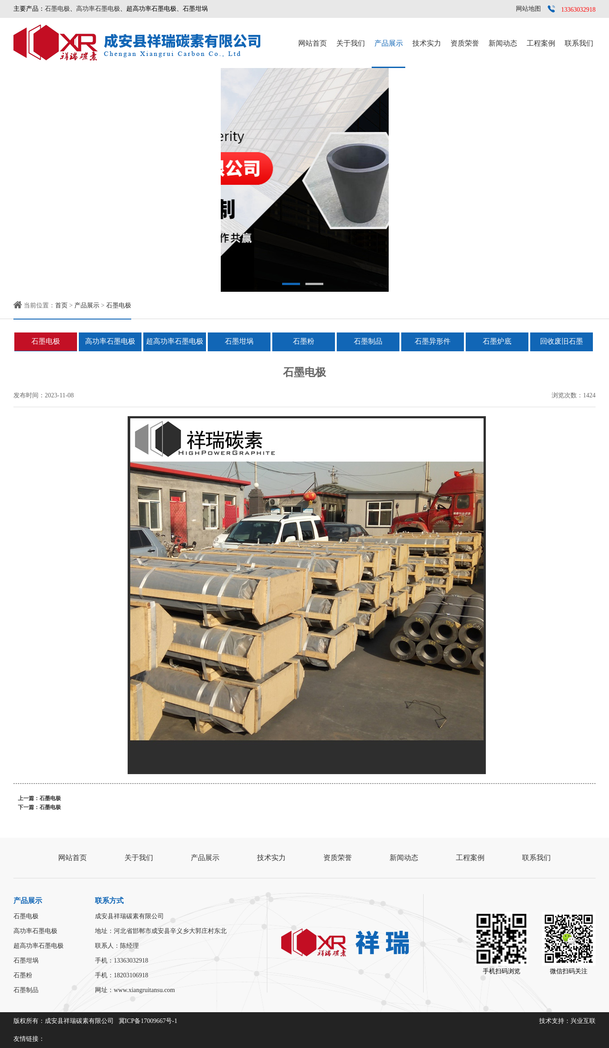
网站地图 (528, 8)
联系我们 (579, 43)
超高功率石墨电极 (174, 341)
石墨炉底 (497, 341)
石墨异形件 (432, 341)
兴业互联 (583, 1021)
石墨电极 (57, 8)
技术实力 (426, 43)
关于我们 (350, 43)
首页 (61, 305)
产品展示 (388, 43)
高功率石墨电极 (98, 8)
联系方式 (109, 900)
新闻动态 (503, 43)
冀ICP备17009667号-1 (148, 1021)
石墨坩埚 (239, 341)
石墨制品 (368, 341)
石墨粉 (303, 341)
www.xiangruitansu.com (144, 990)
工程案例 (541, 43)
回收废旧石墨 (561, 341)
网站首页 (312, 43)
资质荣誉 (464, 43)
